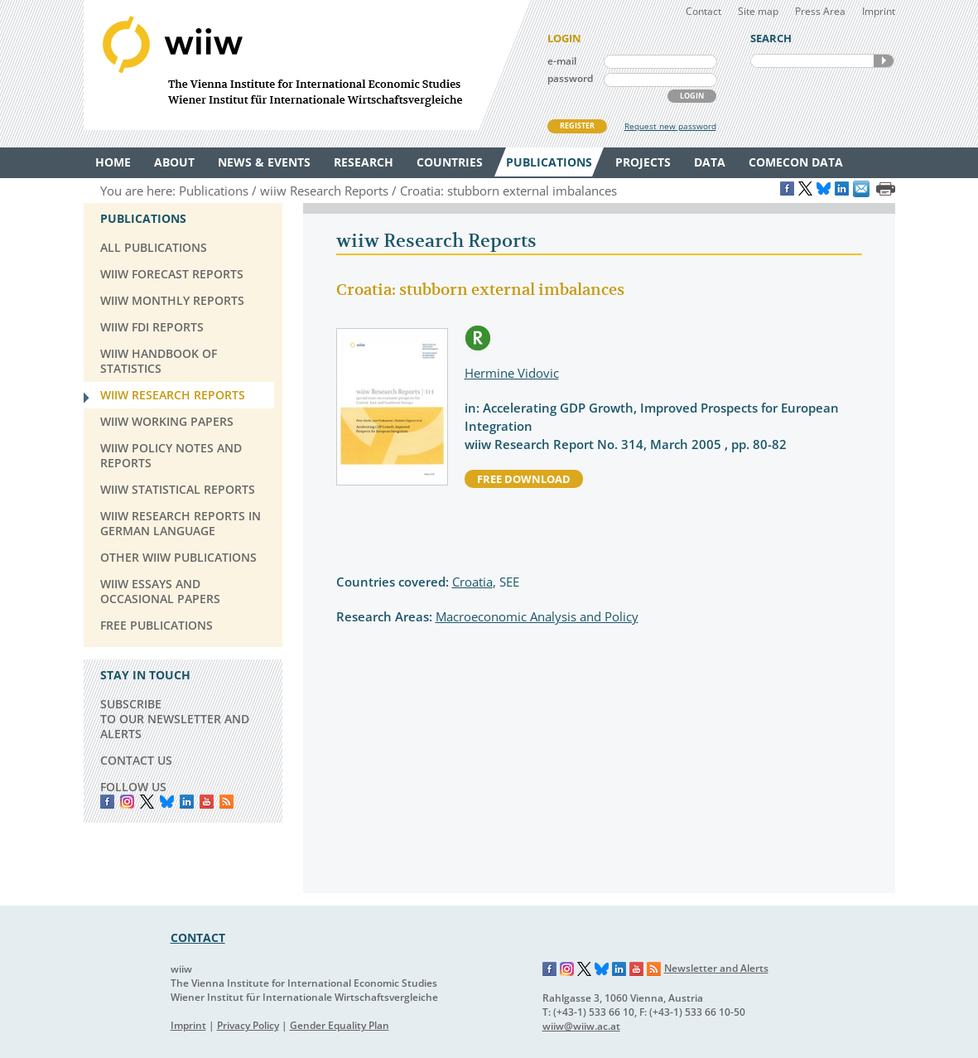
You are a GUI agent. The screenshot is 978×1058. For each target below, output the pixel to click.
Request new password (670, 126)
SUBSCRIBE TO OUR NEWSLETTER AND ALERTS (174, 719)
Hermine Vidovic (512, 373)
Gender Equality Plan (339, 1025)
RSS (226, 802)
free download (524, 478)
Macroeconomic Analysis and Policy (537, 616)
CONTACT (198, 937)
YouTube (207, 802)
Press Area (820, 11)
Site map (758, 11)
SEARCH (884, 61)
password (570, 78)
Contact (703, 11)
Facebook (107, 802)
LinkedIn (187, 802)
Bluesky (167, 802)
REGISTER (577, 125)
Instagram (567, 969)
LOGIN (692, 95)
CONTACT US (136, 760)
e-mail (561, 61)
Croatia (472, 581)
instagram (127, 802)
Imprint (878, 11)
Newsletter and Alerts (716, 968)
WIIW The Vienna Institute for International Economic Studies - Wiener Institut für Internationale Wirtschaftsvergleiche (307, 65)
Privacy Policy (248, 1025)
